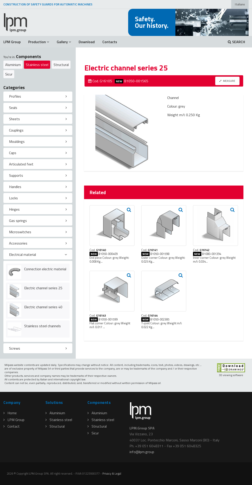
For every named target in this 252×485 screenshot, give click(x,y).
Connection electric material (45, 269)
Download (87, 42)
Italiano (240, 4)
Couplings (16, 130)
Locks (13, 198)
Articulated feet (21, 164)
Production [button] (38, 42)
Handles (15, 186)
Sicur (8, 74)
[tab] (37, 96)
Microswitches (20, 232)
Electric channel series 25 (43, 288)
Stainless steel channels (42, 326)
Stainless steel (37, 64)
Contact (11, 426)
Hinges (14, 209)
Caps (12, 152)
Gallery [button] (64, 42)
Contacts (109, 42)
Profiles (15, 96)
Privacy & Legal (111, 473)
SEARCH (236, 42)
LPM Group (12, 42)
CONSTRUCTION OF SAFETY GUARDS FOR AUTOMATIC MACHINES (47, 4)
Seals (13, 107)
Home (10, 413)
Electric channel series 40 (43, 307)
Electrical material (22, 254)
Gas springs (18, 220)
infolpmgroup (142, 451)
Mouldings (17, 141)
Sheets (14, 119)
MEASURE (227, 81)
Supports (16, 175)
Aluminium (13, 64)
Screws (14, 348)
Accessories (18, 243)
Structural (61, 64)
